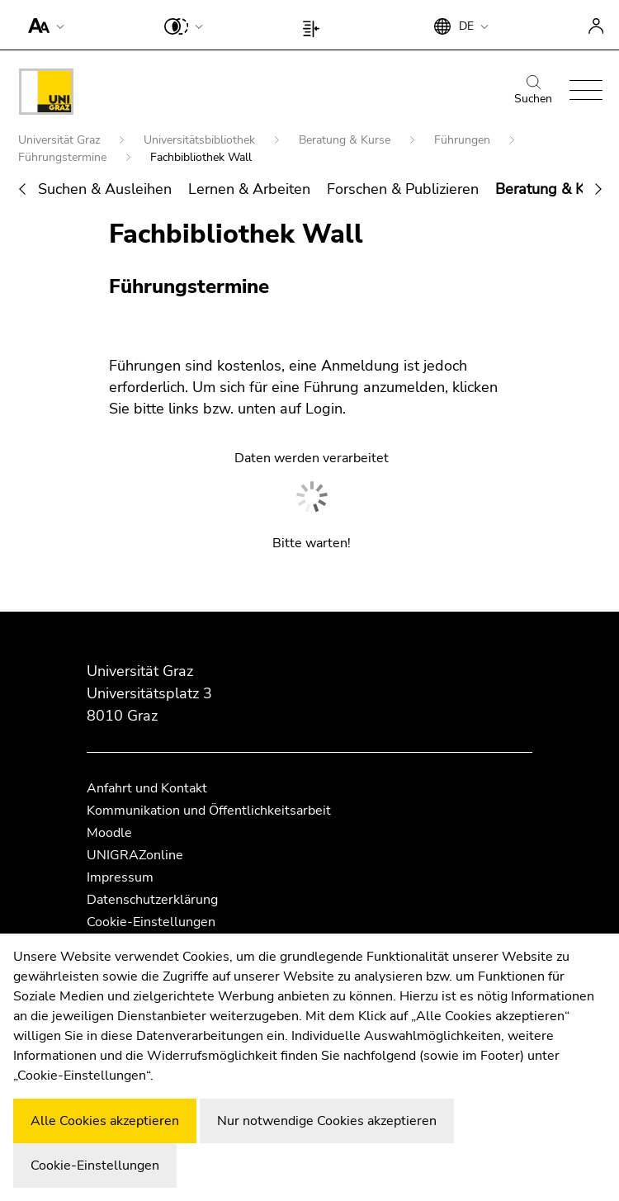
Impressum (120, 877)
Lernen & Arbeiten (249, 189)
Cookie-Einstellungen (151, 922)
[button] (42, 25)
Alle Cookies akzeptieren (105, 1121)
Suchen (533, 90)
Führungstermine (64, 157)
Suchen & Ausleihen (105, 189)
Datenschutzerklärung (152, 900)
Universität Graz (60, 140)
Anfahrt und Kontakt (147, 788)
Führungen (464, 140)
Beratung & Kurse (346, 140)
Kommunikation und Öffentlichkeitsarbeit (209, 810)
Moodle (109, 833)
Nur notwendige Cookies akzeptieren (327, 1121)
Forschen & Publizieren (403, 189)
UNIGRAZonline (135, 855)
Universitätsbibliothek (201, 140)
